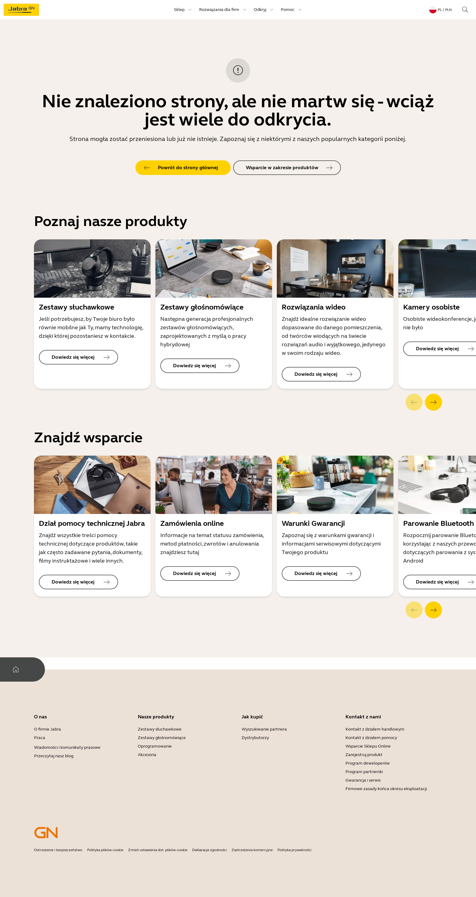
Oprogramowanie (155, 746)
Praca (39, 737)
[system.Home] (15, 669)
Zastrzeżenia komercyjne (252, 850)
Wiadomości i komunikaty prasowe (67, 747)
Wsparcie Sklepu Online (368, 746)
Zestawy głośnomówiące (162, 737)
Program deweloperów (367, 763)
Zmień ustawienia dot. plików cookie (157, 850)
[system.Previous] (414, 402)
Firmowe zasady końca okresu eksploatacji (386, 788)
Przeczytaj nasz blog (53, 755)
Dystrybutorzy (255, 737)
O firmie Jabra (47, 729)
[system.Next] (433, 402)
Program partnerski (364, 771)
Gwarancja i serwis (363, 780)
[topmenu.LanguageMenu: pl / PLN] (440, 9)
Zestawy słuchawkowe (160, 729)
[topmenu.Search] (465, 9)
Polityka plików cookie (105, 850)
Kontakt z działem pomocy (371, 737)
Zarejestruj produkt (363, 754)
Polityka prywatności (294, 850)
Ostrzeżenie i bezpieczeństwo (58, 850)
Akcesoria (147, 754)
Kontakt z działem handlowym (374, 729)
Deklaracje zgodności (209, 850)
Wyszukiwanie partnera (264, 729)
